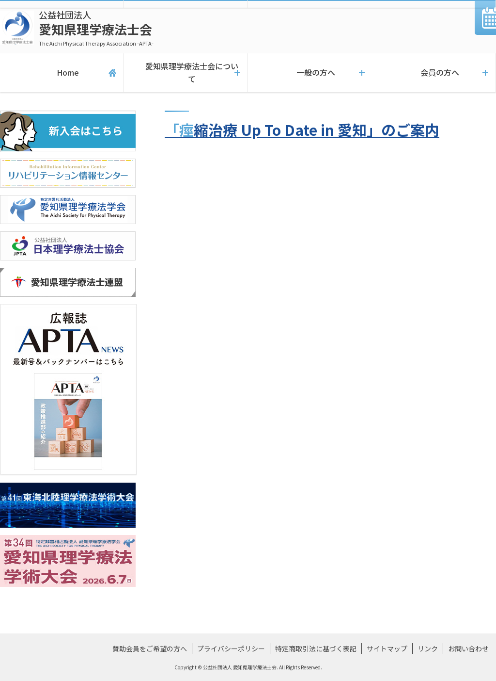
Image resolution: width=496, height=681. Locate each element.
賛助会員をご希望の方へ (149, 648)
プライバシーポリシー (231, 648)
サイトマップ (387, 648)
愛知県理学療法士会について (185, 72)
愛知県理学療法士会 (96, 28)
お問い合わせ (468, 648)
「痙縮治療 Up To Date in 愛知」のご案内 (302, 129)
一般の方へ (310, 72)
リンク (428, 648)
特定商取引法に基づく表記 (315, 648)
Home (62, 72)
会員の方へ (434, 72)
